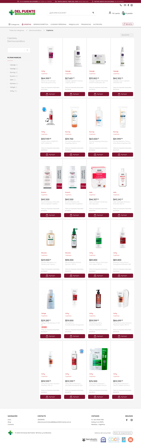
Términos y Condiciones (43, 433)
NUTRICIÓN (97, 24)
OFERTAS (27, 24)
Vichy (13, 91)
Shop (9, 422)
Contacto (11, 424)
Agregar (50, 94)
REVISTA (129, 24)
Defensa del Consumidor (103, 433)
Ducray (14, 72)
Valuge (13, 87)
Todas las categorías (16, 30)
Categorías (15, 24)
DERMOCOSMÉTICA (40, 24)
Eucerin (14, 76)
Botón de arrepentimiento (122, 433)
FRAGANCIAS (86, 24)
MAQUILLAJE (74, 24)
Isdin (13, 80)
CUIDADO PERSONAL (59, 24)
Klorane (14, 83)
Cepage (14, 65)
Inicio (9, 419)
